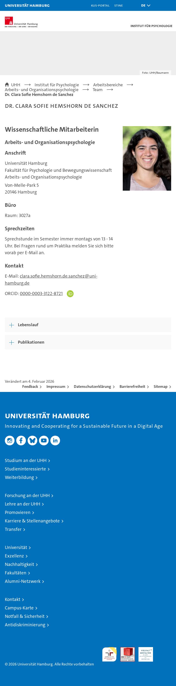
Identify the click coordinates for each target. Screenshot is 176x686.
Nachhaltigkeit (19, 564)
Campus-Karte (19, 608)
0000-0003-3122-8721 (41, 293)
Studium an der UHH (25, 460)
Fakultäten (15, 573)
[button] (144, 5)
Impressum (55, 386)
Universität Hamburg (27, 5)
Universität (16, 547)
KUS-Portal (100, 5)
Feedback (30, 386)
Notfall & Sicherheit (25, 616)
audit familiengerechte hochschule (109, 654)
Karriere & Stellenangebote (32, 521)
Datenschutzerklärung (92, 386)
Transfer (13, 529)
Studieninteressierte (25, 469)
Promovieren (18, 512)
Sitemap (161, 386)
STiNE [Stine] (118, 5)
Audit (125, 649)
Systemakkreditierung (164, 649)
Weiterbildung (19, 477)
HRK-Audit (143, 652)
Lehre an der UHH (22, 504)
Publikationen (31, 342)
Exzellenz (14, 556)
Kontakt (12, 599)
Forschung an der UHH (27, 495)
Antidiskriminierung (25, 625)
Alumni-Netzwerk (22, 581)
